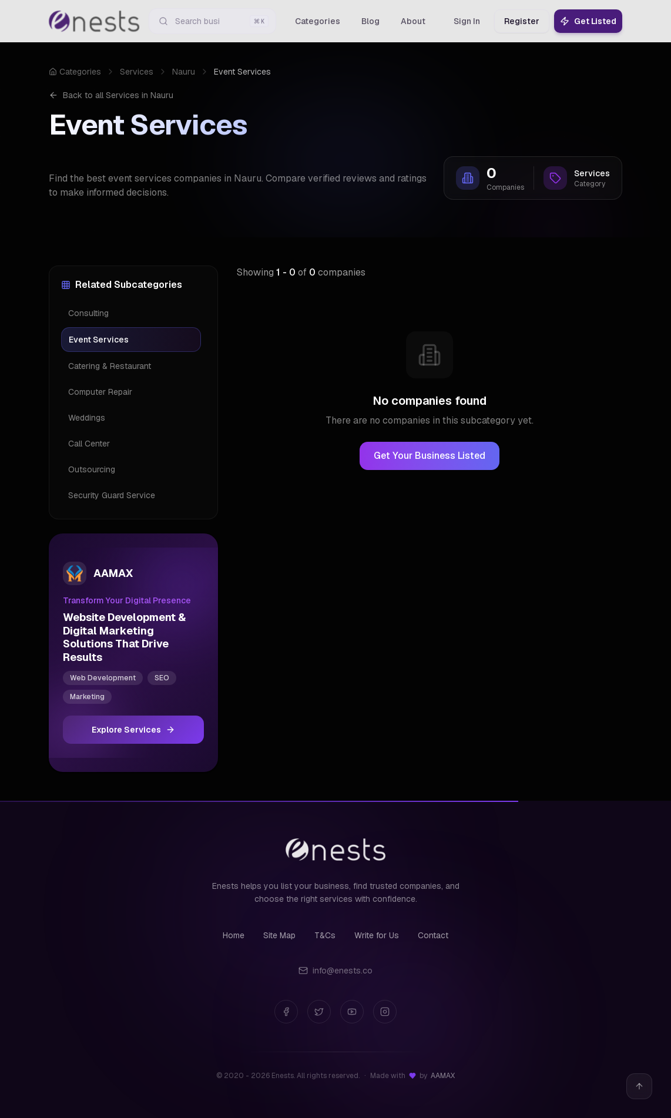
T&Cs (325, 935)
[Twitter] (319, 1011)
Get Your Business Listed (429, 455)
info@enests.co (335, 970)
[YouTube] (352, 1011)
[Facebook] (286, 1011)
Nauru (183, 71)
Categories (75, 71)
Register (521, 21)
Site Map (279, 935)
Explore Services (133, 729)
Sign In (467, 21)
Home (233, 935)
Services (136, 71)
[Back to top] (639, 1086)
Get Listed (588, 21)
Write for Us (376, 935)
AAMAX (443, 1075)
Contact (433, 935)
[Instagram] (385, 1011)
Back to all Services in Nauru (111, 95)
